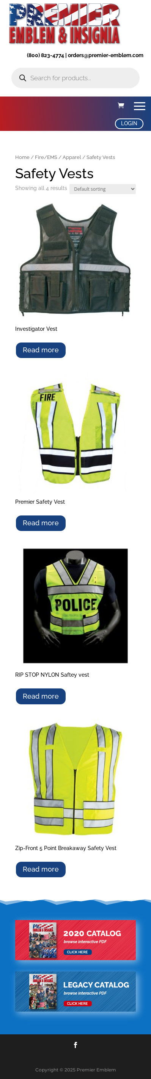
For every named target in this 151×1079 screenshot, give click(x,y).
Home (22, 157)
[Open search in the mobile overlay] (75, 78)
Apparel (72, 157)
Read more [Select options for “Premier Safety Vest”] (41, 523)
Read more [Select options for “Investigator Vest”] (41, 350)
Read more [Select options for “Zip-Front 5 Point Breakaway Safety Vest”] (41, 869)
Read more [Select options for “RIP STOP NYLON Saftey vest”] (41, 696)
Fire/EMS (46, 157)
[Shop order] (102, 189)
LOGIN (129, 123)
